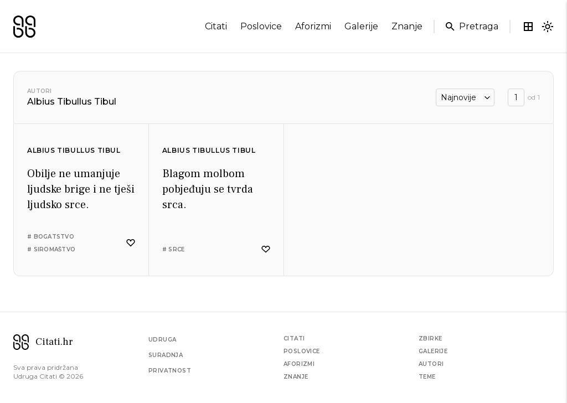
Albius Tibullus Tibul (74, 150)
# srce (173, 249)
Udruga (162, 339)
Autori (39, 91)
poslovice (261, 26)
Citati (294, 338)
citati (216, 26)
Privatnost (169, 370)
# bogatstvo (50, 236)
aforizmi (313, 26)
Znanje (296, 376)
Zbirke (430, 338)
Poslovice (302, 351)
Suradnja (165, 355)
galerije (361, 26)
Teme (427, 376)
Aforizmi (299, 364)
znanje (406, 26)
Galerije (433, 351)
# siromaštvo (51, 249)
